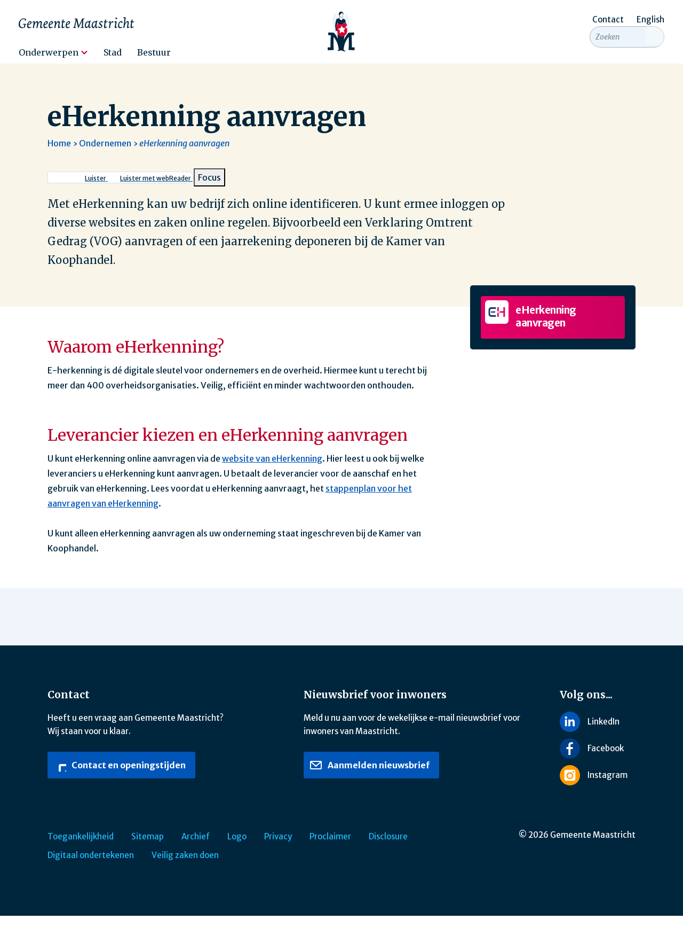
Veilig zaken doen (185, 866)
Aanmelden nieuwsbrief (369, 776)
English (650, 19)
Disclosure (388, 848)
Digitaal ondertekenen (90, 866)
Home (59, 154)
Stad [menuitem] (113, 52)
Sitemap (147, 848)
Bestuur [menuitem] (154, 52)
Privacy (278, 848)
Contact (608, 19)
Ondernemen (105, 154)
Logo (237, 848)
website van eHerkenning (272, 469)
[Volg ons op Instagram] (598, 786)
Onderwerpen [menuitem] (48, 52)
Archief (195, 848)
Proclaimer (330, 848)
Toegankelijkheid (80, 848)
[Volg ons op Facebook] (598, 760)
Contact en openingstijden (119, 776)
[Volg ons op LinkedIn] (598, 732)
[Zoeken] (654, 49)
